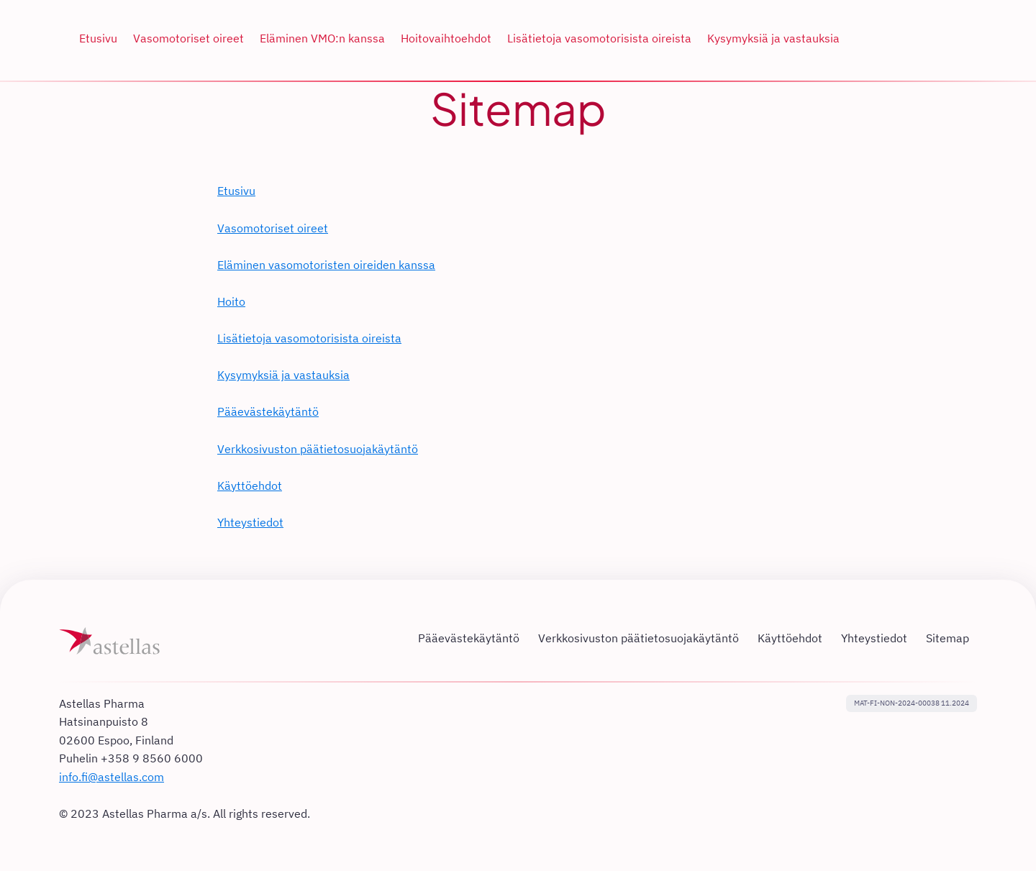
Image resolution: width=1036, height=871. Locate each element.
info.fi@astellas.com (111, 777)
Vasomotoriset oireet (272, 228)
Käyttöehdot (249, 485)
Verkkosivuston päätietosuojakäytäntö (317, 449)
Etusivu (236, 190)
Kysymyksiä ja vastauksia (283, 375)
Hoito (231, 301)
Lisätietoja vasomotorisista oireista (309, 338)
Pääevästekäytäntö (268, 411)
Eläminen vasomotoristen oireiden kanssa (326, 264)
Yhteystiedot (250, 522)
